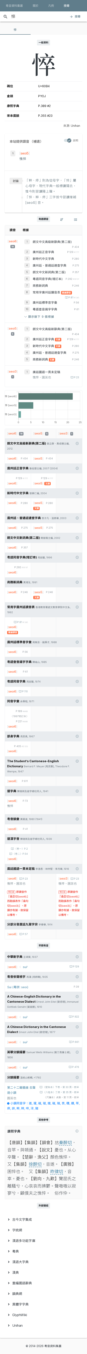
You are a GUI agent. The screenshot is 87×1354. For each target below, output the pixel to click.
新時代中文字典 (43, 259)
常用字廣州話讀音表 (47, 292)
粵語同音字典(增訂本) (48, 279)
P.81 (73, 297)
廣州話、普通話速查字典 (49, 265)
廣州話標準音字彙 (45, 302)
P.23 (76, 377)
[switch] (67, 140)
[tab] (15, 30)
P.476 (75, 1067)
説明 (75, 140)
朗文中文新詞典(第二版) (49, 272)
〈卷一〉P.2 (21, 848)
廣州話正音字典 (43, 252)
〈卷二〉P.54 (20, 853)
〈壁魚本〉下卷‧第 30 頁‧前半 (60, 1087)
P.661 (75, 1042)
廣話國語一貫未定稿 (46, 372)
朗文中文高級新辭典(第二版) (52, 242)
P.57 (25, 934)
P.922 (75, 1016)
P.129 (75, 966)
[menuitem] (43, 1219)
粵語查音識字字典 (45, 309)
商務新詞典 (40, 286)
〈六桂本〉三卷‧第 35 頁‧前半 (60, 1092)
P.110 (24, 691)
